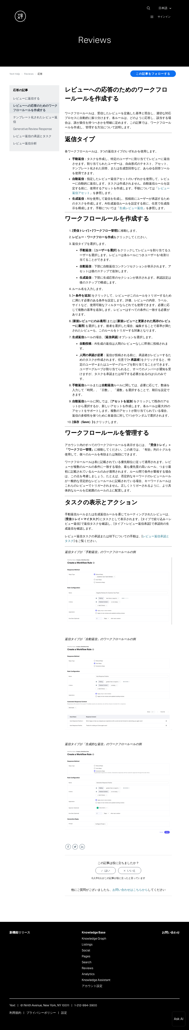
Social (86, 950)
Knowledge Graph (94, 939)
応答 (40, 73)
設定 (64, 1013)
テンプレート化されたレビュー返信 (35, 119)
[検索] (150, 8)
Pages (86, 956)
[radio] (105, 870)
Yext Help (14, 73)
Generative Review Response (32, 129)
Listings (87, 944)
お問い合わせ (171, 932)
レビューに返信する (26, 98)
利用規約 (15, 1013)
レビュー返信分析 (25, 143)
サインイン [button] (164, 16)
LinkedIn (82, 847)
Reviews (28, 73)
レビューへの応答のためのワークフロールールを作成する (35, 108)
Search (86, 962)
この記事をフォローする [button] (153, 73)
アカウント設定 (92, 986)
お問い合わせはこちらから (130, 890)
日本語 (163, 8)
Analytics (88, 974)
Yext (12, 1005)
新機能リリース (19, 932)
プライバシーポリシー (41, 1013)
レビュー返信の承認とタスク (32, 136)
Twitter (75, 847)
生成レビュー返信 (131, 208)
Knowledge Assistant (96, 980)
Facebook (68, 847)
